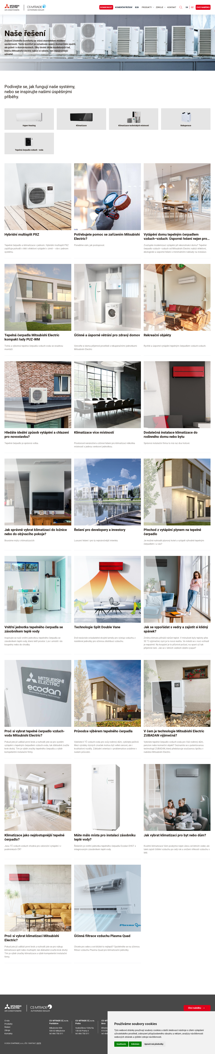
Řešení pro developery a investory (99, 530)
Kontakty (8, 1033)
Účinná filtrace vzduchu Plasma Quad (102, 936)
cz (192, 7)
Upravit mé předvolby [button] (153, 1044)
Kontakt (171, 7)
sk (187, 7)
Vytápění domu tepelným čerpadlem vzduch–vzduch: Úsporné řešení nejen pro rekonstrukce (177, 239)
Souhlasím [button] (121, 1044)
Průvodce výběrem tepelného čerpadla (103, 731)
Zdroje (7, 1030)
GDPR (39, 1043)
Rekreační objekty (157, 335)
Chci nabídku (203, 7)
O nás (7, 1021)
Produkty (8, 1024)
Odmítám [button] (135, 1044)
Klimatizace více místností (94, 432)
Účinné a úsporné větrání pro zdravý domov (107, 335)
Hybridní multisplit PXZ (21, 234)
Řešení (7, 1027)
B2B (137, 7)
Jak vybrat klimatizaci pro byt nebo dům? (175, 835)
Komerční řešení (123, 7)
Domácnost (106, 7)
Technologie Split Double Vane (97, 627)
